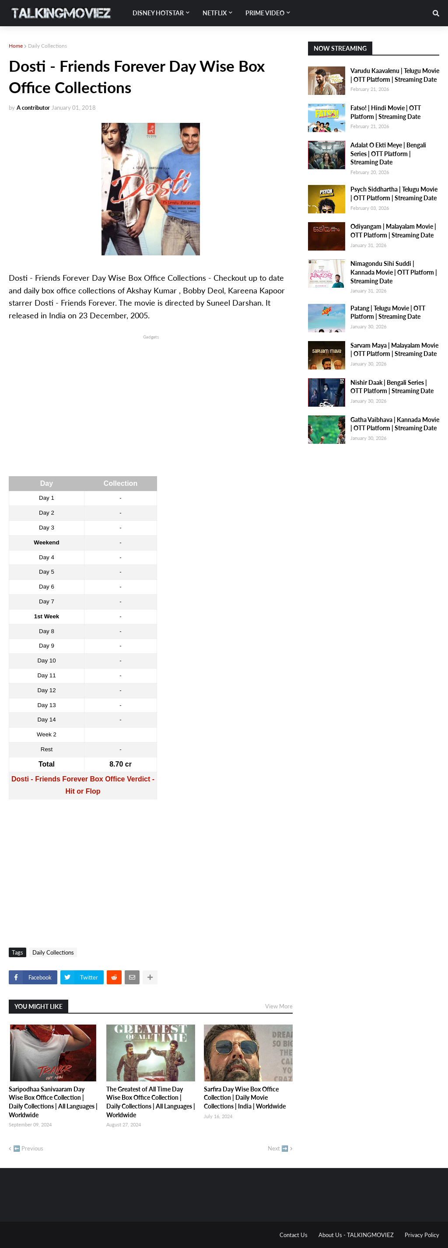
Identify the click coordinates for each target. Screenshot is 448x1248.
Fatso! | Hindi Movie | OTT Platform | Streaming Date (385, 112)
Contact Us (294, 1234)
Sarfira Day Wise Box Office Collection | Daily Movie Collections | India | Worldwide (245, 1097)
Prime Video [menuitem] (264, 13)
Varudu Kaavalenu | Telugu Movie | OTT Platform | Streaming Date (394, 75)
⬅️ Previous (28, 1148)
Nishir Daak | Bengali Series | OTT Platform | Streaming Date (392, 387)
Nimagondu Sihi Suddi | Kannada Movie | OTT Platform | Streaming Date (393, 272)
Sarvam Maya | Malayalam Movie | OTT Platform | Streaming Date (394, 350)
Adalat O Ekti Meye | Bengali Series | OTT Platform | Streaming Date (388, 153)
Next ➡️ (278, 1148)
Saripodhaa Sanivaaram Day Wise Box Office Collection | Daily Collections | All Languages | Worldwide (53, 1102)
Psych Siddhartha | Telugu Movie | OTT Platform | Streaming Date (394, 193)
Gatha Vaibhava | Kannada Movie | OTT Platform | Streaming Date (394, 424)
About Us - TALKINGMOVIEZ (356, 1234)
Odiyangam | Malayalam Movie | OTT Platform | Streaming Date (393, 231)
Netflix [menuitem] (215, 13)
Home (16, 45)
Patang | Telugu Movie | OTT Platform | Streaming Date (387, 312)
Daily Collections (47, 45)
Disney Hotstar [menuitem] (158, 13)
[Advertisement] (151, 402)
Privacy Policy (422, 1234)
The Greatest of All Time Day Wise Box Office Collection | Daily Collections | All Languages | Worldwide (150, 1102)
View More (279, 1006)
